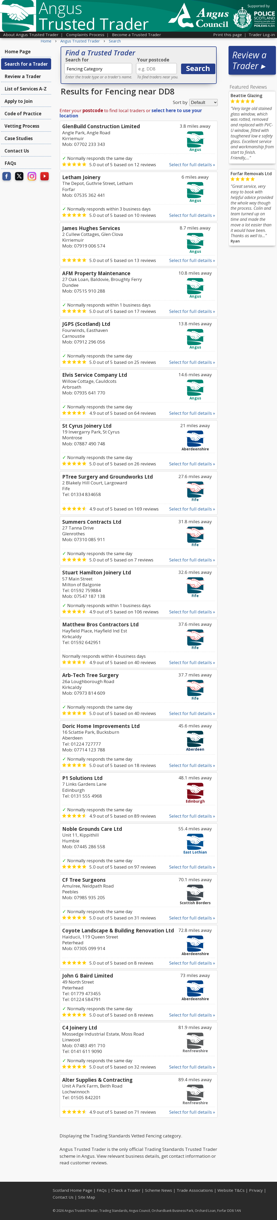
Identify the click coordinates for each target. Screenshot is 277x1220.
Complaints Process (85, 34)
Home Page (17, 52)
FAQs (10, 163)
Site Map (86, 1197)
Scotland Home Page (72, 1190)
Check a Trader (125, 1190)
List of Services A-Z (25, 89)
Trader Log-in (262, 34)
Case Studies (18, 138)
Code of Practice (22, 114)
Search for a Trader (26, 64)
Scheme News (158, 1190)
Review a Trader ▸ (249, 60)
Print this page (227, 34)
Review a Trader (22, 76)
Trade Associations (195, 1190)
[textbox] (98, 68)
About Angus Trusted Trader (31, 34)
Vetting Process (21, 126)
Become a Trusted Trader (136, 34)
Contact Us (16, 151)
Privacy (256, 1190)
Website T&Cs (231, 1190)
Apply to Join (18, 101)
